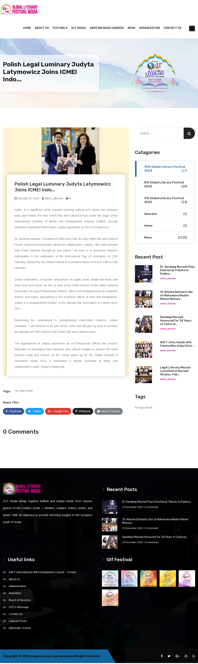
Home (27, 29)
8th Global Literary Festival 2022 (165, 185)
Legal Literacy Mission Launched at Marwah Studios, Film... (175, 372)
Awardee (165, 215)
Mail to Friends (108, 412)
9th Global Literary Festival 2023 (165, 201)
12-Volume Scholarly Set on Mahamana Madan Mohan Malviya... (176, 296)
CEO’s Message (19, 608)
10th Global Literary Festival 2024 (165, 170)
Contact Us (172, 29)
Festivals (60, 29)
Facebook (13, 412)
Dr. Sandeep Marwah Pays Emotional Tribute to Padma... (177, 271)
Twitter (34, 412)
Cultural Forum (18, 622)
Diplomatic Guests (20, 628)
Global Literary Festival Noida (52, 657)
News (131, 29)
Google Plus (58, 412)
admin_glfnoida (52, 199)
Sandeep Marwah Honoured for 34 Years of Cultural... (176, 322)
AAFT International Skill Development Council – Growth (42, 573)
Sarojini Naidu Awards (107, 29)
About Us (42, 29)
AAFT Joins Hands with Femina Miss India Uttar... (177, 345)
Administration (17, 587)
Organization (149, 29)
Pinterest (82, 412)
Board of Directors (20, 601)
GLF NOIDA (78, 29)
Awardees (15, 594)
